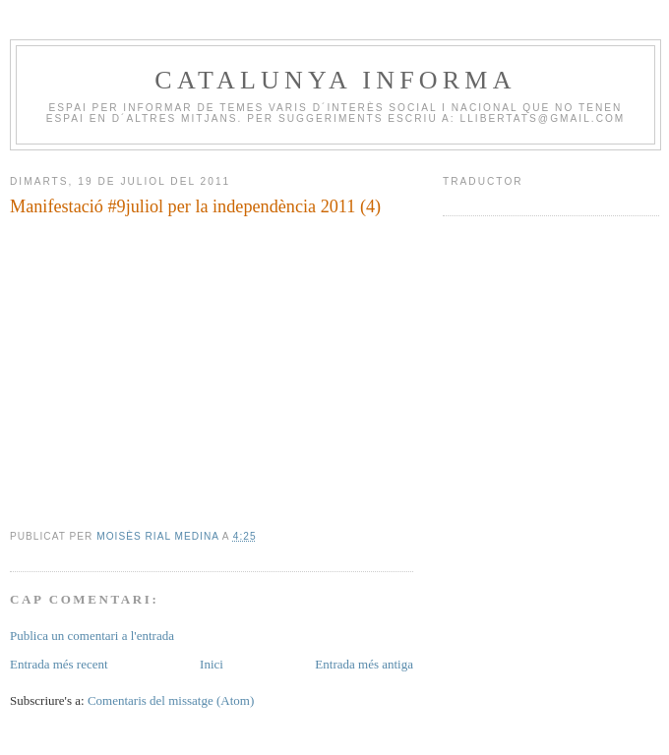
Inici (211, 664)
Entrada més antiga (364, 664)
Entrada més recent (59, 664)
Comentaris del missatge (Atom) (171, 700)
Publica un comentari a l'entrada (92, 635)
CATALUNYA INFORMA (335, 80)
